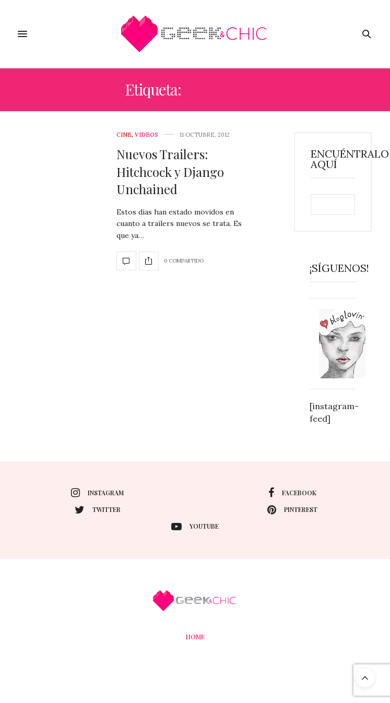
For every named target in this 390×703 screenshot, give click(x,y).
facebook (292, 492)
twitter (98, 510)
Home (195, 637)
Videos (146, 135)
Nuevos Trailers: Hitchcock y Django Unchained (170, 171)
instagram (97, 492)
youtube (195, 526)
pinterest (292, 510)
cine (124, 135)
